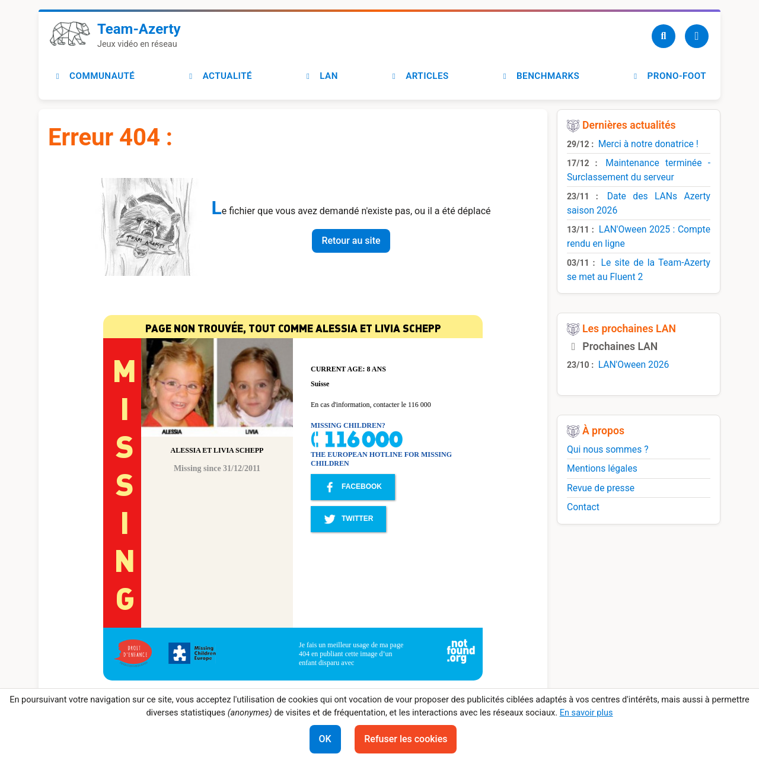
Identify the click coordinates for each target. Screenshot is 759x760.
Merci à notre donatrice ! (648, 144)
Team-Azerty (139, 29)
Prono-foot (668, 76)
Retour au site (350, 240)
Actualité (219, 76)
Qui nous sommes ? (608, 449)
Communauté (94, 76)
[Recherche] (663, 36)
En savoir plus (586, 712)
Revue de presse (600, 488)
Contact (583, 507)
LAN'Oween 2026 (633, 364)
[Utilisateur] (697, 36)
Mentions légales (602, 468)
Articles (419, 76)
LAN (320, 76)
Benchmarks (539, 76)
